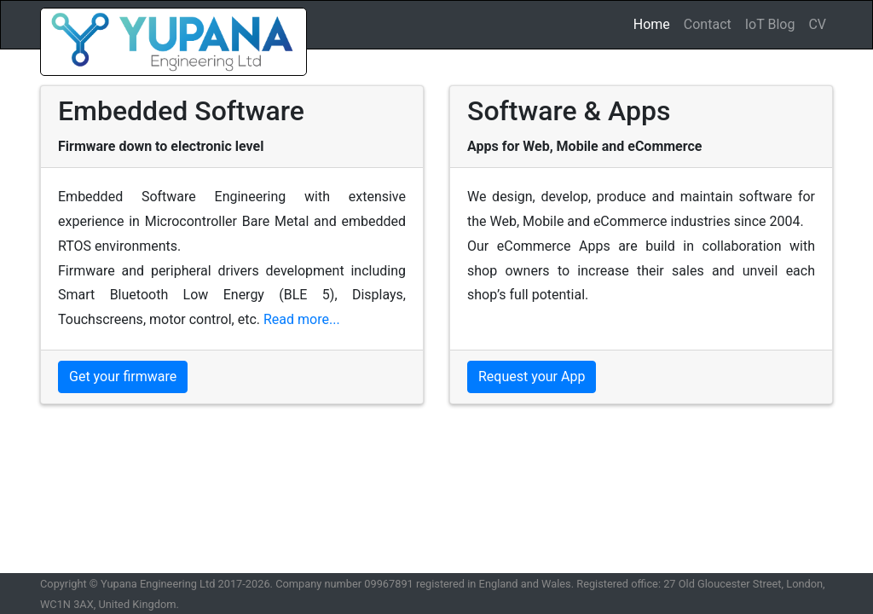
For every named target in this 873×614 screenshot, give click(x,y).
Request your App (531, 376)
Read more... (301, 319)
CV (817, 24)
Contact (707, 24)
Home (655, 23)
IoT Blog (770, 24)
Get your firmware (122, 376)
